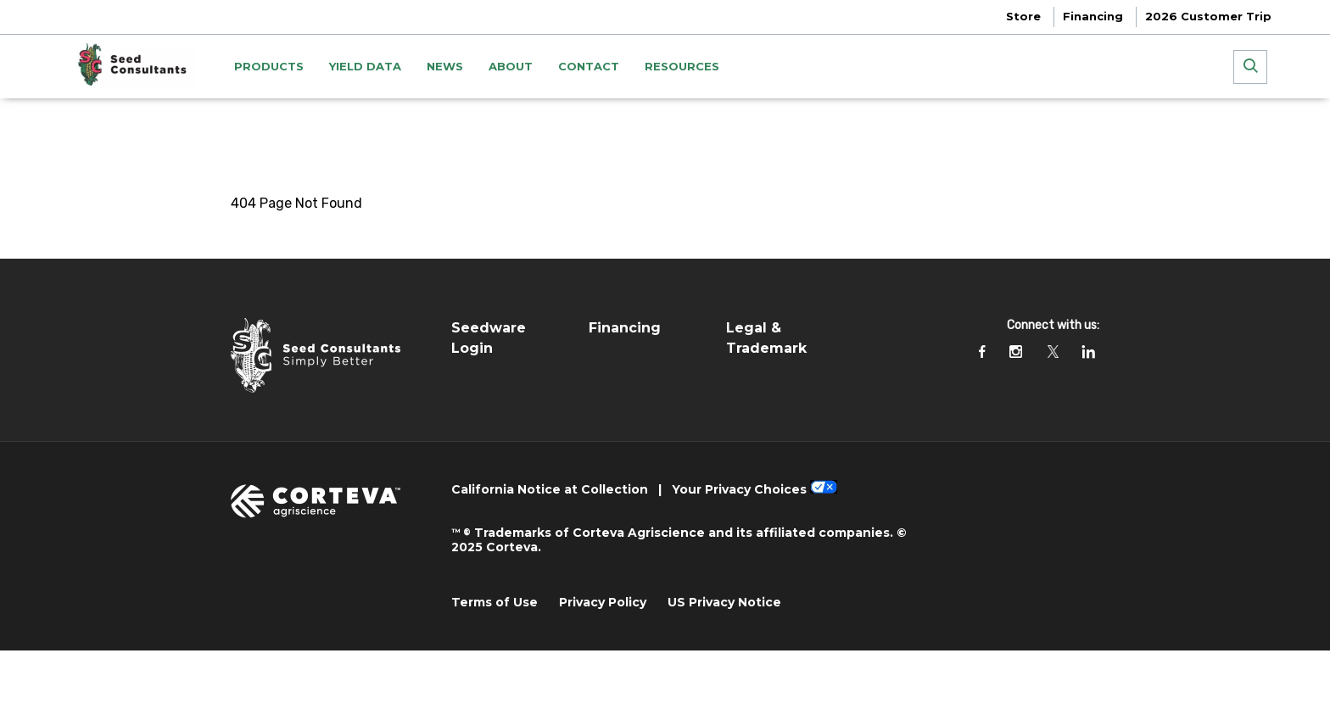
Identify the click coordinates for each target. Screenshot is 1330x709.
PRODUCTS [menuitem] (269, 66)
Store (1023, 16)
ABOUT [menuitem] (511, 66)
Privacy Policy (602, 602)
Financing (1093, 16)
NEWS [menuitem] (445, 66)
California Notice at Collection (549, 489)
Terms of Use (494, 602)
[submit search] (1250, 67)
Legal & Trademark (766, 338)
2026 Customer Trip (1208, 16)
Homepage (266, 123)
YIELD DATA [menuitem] (365, 66)
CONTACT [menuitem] (588, 66)
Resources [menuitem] (682, 66)
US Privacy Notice (724, 602)
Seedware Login (488, 338)
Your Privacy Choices (739, 489)
